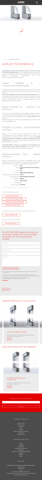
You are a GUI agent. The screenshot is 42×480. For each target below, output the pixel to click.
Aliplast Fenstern (34, 140)
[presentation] (11, 284)
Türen (21, 428)
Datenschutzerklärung (6, 278)
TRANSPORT (21, 445)
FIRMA (21, 443)
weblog (21, 454)
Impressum (21, 450)
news (21, 456)
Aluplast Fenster (21, 423)
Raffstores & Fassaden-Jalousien (21, 431)
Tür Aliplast (4, 59)
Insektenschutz (21, 434)
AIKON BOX (21, 446)
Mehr (9, 339)
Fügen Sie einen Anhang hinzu (10, 268)
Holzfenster (21, 426)
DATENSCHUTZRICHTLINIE (21, 448)
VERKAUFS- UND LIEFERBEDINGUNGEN (21, 451)
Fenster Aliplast (21, 425)
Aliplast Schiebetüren (7, 141)
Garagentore (21, 433)
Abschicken (6, 289)
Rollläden (21, 429)
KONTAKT (21, 453)
